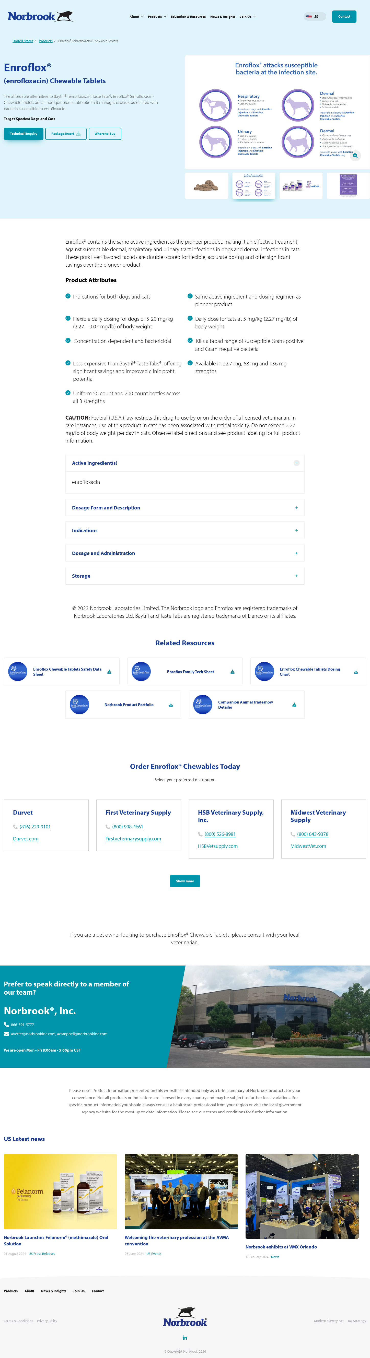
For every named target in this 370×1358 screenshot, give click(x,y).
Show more (185, 881)
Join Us (245, 16)
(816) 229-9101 (35, 827)
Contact (344, 16)
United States (23, 41)
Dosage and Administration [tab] (103, 568)
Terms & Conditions (18, 1321)
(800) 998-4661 (127, 827)
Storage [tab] (81, 591)
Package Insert (65, 133)
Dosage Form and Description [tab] (106, 522)
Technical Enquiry (23, 133)
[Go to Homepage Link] (41, 16)
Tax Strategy (357, 1321)
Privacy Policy (47, 1321)
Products (155, 16)
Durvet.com (26, 839)
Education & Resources (188, 16)
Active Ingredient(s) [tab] (94, 478)
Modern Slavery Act (329, 1321)
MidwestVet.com (308, 846)
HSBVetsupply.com (218, 846)
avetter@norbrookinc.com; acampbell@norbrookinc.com (59, 1049)
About (134, 16)
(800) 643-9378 (312, 834)
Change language (322, 17)
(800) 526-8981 (220, 834)
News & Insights (222, 16)
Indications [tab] (85, 545)
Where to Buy (105, 133)
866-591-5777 (22, 1039)
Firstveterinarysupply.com (133, 839)
